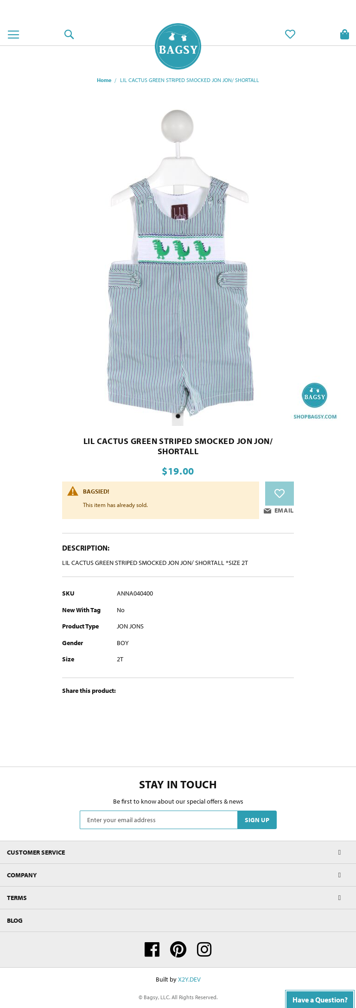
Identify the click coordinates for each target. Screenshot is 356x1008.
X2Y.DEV (189, 979)
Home (104, 79)
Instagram (204, 949)
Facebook (152, 949)
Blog (15, 920)
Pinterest (178, 949)
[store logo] (178, 46)
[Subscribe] (257, 820)
